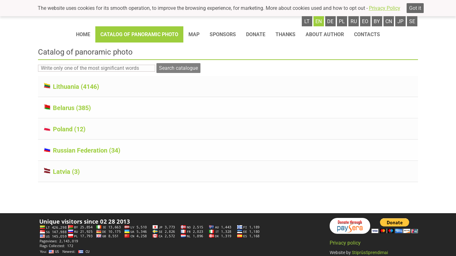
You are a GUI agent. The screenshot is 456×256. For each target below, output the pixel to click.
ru (354, 21)
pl (342, 21)
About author (325, 34)
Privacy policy (345, 243)
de (330, 21)
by (377, 21)
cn (388, 21)
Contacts (367, 34)
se (412, 21)
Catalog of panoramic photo (139, 34)
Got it (415, 8)
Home (83, 34)
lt (307, 21)
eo (365, 21)
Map (194, 34)
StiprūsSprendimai (370, 252)
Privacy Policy (384, 8)
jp (400, 21)
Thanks (285, 34)
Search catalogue (178, 68)
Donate (255, 34)
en (318, 21)
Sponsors (223, 34)
